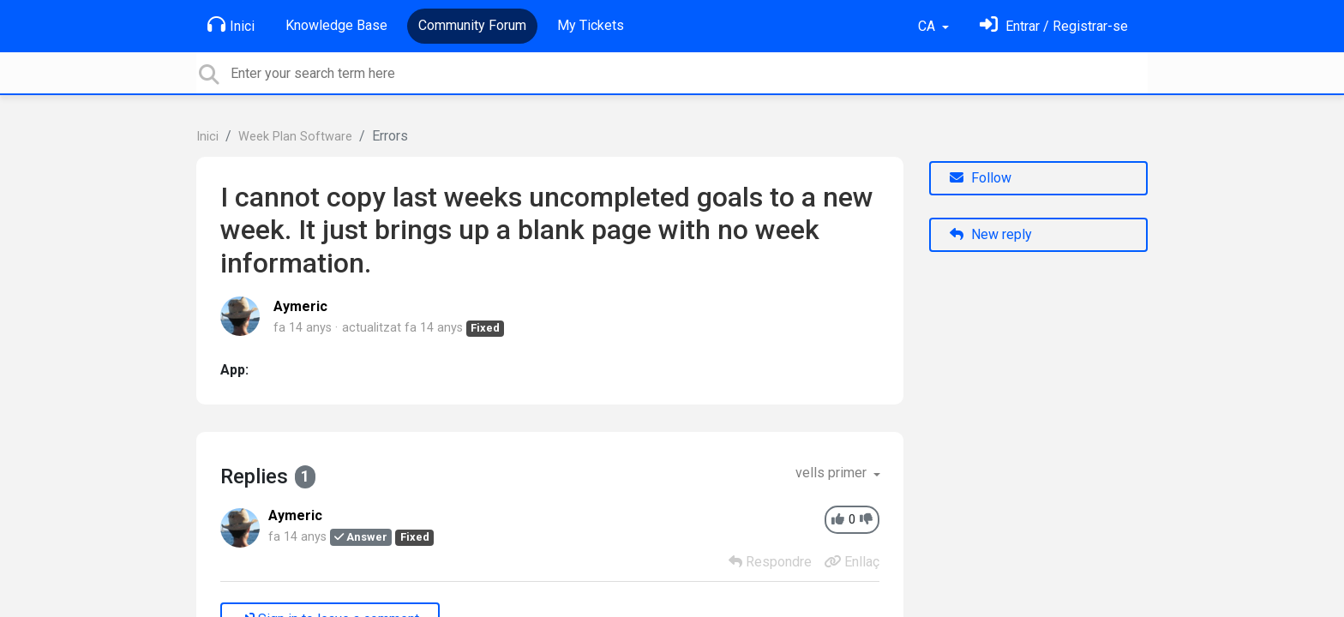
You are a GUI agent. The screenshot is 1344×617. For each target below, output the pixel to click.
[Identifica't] (1054, 26)
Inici (231, 24)
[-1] (866, 520)
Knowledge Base (336, 25)
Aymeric (300, 306)
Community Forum (472, 25)
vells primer (832, 472)
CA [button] (928, 26)
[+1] (837, 520)
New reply (991, 234)
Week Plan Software (295, 136)
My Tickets (590, 25)
